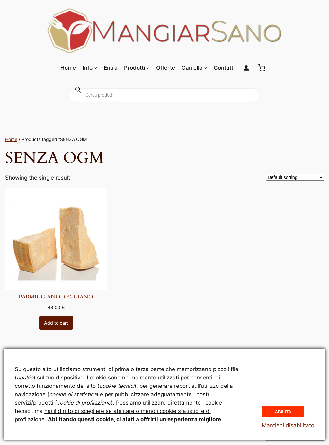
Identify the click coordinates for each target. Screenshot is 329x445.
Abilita (283, 411)
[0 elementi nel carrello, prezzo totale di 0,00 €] (262, 68)
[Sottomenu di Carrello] (205, 67)
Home (11, 139)
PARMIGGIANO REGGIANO (56, 297)
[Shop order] (295, 177)
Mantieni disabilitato (288, 425)
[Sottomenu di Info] (95, 67)
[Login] (246, 68)
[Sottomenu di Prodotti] (147, 67)
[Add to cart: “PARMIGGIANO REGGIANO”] (56, 323)
